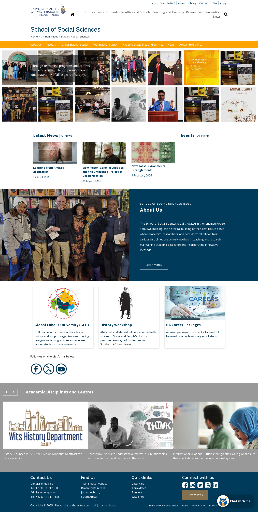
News (217, 17)
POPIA (185, 505)
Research (51, 44)
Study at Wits (94, 12)
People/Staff (168, 3)
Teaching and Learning (168, 12)
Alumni (181, 3)
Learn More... (154, 265)
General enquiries (42, 483)
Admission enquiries (43, 492)
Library (192, 3)
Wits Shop (138, 496)
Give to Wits (195, 495)
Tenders (137, 492)
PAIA (194, 505)
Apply (223, 3)
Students (112, 12)
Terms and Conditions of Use (163, 505)
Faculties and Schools (135, 12)
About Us (36, 44)
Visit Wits (204, 3)
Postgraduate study (105, 44)
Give (214, 3)
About (154, 3)
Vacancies (138, 483)
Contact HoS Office (190, 44)
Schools (65, 36)
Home (34, 36)
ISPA (203, 505)
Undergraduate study (75, 44)
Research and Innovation (203, 12)
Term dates (139, 488)
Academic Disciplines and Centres (142, 44)
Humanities (51, 36)
